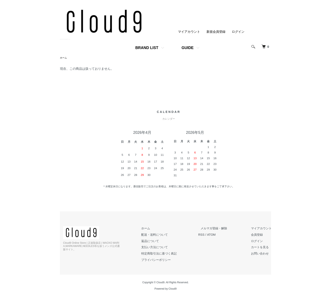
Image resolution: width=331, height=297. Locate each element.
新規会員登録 (215, 32)
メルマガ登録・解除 (219, 228)
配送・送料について (162, 235)
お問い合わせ (261, 253)
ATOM (218, 235)
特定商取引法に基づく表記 (167, 253)
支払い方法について (162, 247)
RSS (208, 235)
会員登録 (258, 235)
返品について (157, 241)
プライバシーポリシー (163, 259)
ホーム (64, 57)
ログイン (238, 32)
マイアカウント (189, 32)
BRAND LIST (146, 48)
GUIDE (188, 48)
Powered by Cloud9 (166, 288)
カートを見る (261, 247)
